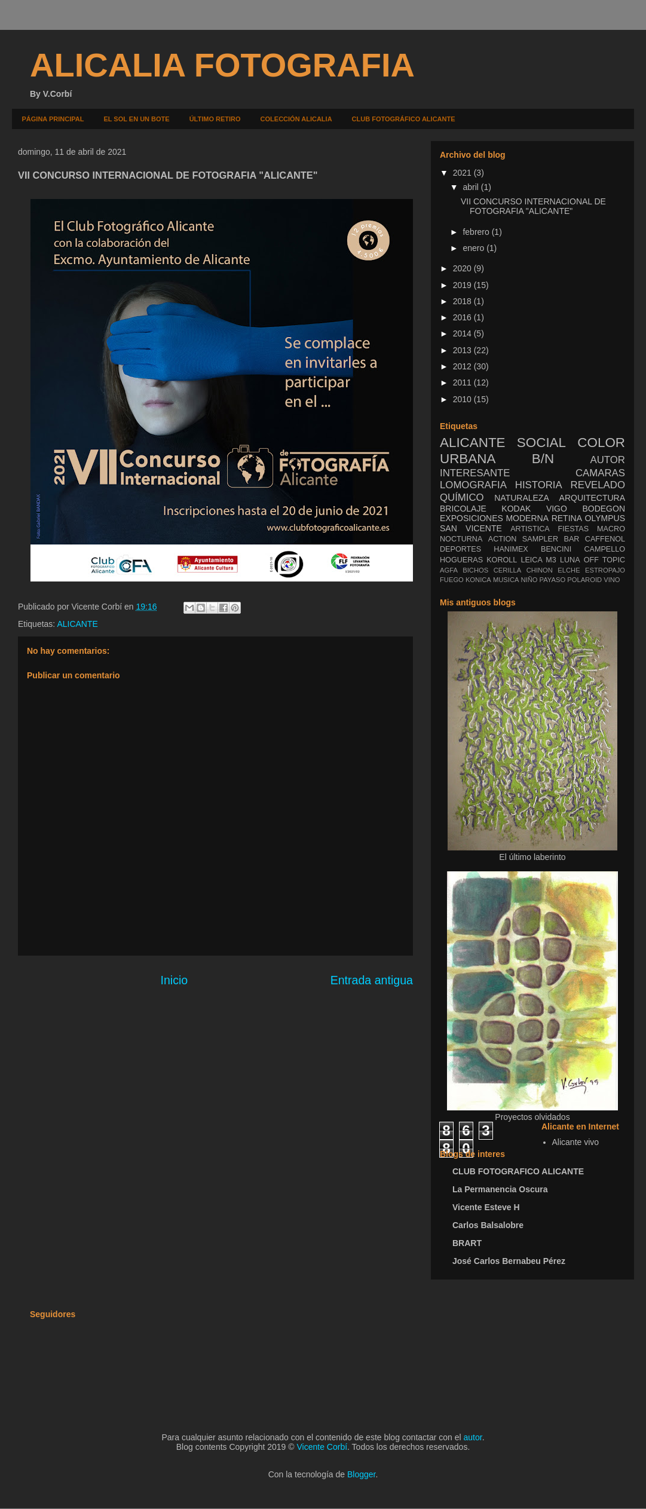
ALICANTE (77, 624)
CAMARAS (600, 473)
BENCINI (556, 549)
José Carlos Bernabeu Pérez (508, 1261)
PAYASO (553, 579)
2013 (463, 350)
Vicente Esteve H (486, 1207)
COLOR (601, 442)
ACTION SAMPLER (523, 539)
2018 (463, 301)
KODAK (516, 508)
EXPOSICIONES (471, 518)
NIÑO (529, 579)
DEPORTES (460, 549)
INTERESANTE (475, 473)
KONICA (478, 579)
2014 (463, 333)
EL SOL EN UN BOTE (136, 119)
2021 (463, 172)
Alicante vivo (575, 1142)
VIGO (556, 508)
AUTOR (607, 460)
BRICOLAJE (463, 508)
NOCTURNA (461, 539)
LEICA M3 (538, 560)
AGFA (449, 570)
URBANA (467, 458)
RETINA (567, 518)
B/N (543, 458)
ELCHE (569, 570)
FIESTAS (573, 529)
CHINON (539, 570)
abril (471, 187)
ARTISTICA (530, 529)
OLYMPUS (605, 518)
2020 (463, 268)
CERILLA (508, 570)
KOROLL (501, 560)
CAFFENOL (605, 539)
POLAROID (584, 579)
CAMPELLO (604, 549)
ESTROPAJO (605, 570)
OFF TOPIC (604, 560)
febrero (477, 232)
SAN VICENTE (471, 528)
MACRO (611, 529)
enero (474, 248)
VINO (612, 579)
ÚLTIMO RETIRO (215, 119)
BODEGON (603, 508)
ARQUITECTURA (592, 498)
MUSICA (506, 579)
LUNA (570, 560)
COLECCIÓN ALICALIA (296, 119)
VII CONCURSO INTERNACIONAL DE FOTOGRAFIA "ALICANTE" (533, 206)
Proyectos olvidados (532, 1117)
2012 (463, 366)
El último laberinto (532, 857)
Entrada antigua (371, 980)
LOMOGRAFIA (473, 485)
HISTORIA (538, 485)
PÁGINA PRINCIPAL (53, 119)
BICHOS (475, 570)
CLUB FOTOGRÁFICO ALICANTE (403, 119)
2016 (463, 317)
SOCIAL (541, 442)
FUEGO (452, 579)
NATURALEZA (521, 498)
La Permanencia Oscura (500, 1189)
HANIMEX (511, 549)
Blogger (361, 1474)
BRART (467, 1243)
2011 (463, 382)
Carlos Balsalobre (487, 1225)
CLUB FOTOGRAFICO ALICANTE (518, 1171)
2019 (463, 285)
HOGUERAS (461, 560)
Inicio (174, 980)
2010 (463, 399)
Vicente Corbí (322, 1447)
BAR (572, 539)
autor (473, 1437)
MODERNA (527, 518)
